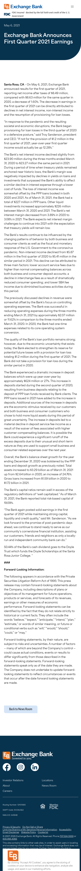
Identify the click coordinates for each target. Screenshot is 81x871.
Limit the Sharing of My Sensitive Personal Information (30, 830)
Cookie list (43, 832)
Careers (7, 791)
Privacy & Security (12, 827)
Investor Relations (13, 780)
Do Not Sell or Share (32, 827)
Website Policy (28, 832)
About (6, 786)
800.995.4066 (10, 839)
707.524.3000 (66, 836)
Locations (47, 780)
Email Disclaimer (11, 832)
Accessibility (65, 830)
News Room (49, 786)
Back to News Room (20, 709)
